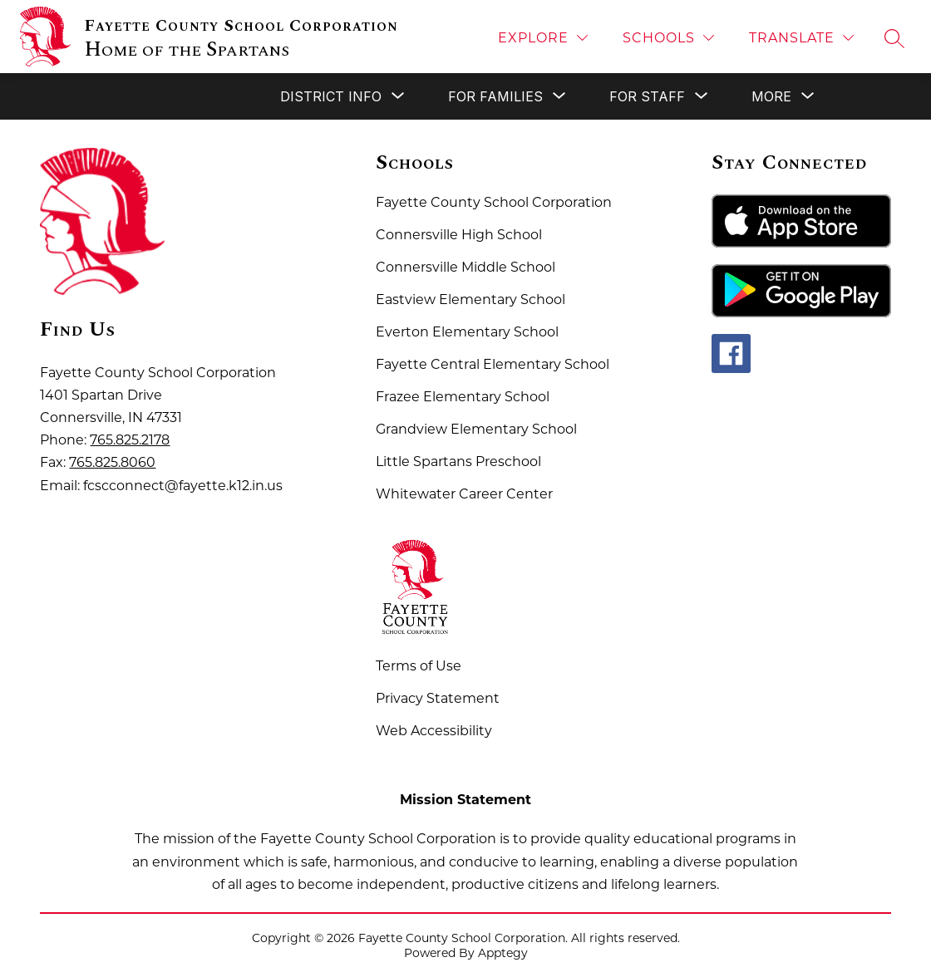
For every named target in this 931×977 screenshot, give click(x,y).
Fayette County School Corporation (494, 202)
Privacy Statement (438, 698)
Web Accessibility (434, 731)
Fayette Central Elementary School (492, 364)
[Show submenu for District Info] (331, 96)
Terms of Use (418, 666)
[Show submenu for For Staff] (647, 96)
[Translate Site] (801, 37)
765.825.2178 (130, 440)
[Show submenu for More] (771, 96)
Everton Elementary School (467, 332)
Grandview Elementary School (476, 429)
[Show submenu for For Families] (495, 96)
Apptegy (503, 952)
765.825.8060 (112, 462)
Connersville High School (459, 235)
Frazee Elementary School (462, 397)
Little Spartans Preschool (458, 461)
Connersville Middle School (465, 267)
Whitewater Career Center (464, 494)
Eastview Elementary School (470, 299)
